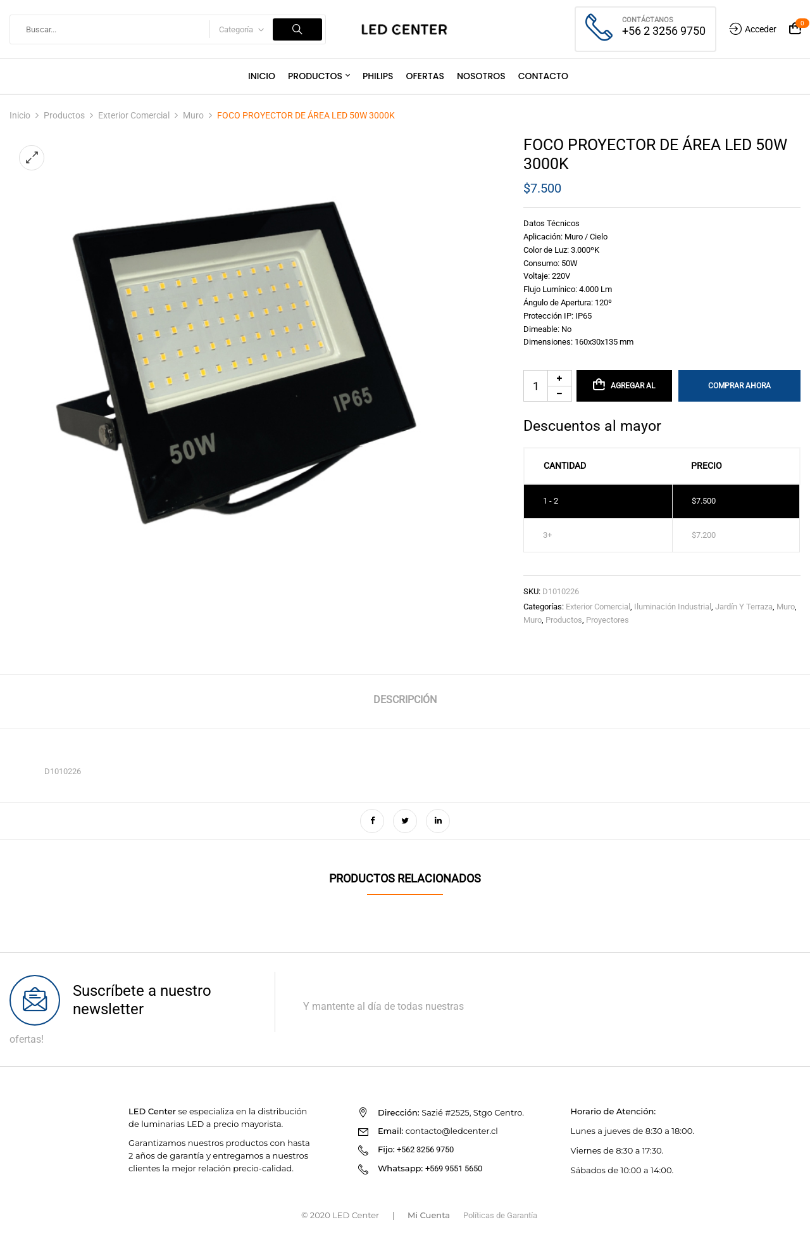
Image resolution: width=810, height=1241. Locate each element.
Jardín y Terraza (744, 606)
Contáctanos (647, 20)
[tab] (405, 701)
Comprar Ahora (739, 385)
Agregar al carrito (632, 391)
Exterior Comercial (134, 115)
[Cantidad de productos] (547, 386)
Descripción (405, 700)
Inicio (19, 115)
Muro (193, 115)
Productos (64, 115)
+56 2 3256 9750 (664, 30)
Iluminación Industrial (672, 606)
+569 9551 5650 (453, 1168)
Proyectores (607, 620)
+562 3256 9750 (425, 1149)
